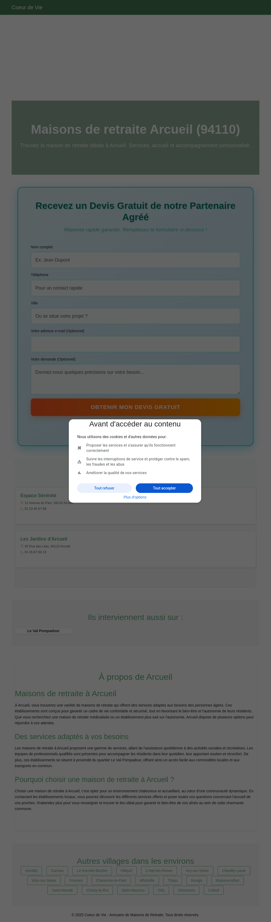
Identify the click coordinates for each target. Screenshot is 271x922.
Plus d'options (135, 497)
